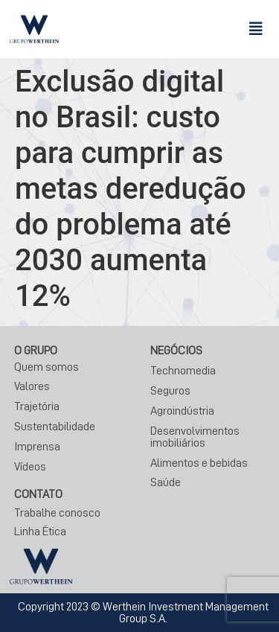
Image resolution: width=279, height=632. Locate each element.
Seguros (170, 391)
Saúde (165, 482)
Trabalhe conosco (57, 513)
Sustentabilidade (54, 426)
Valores (32, 386)
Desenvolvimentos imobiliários (195, 437)
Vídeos (30, 467)
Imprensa (37, 447)
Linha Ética (40, 531)
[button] (256, 29)
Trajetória (37, 406)
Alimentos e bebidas (199, 463)
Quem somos (46, 367)
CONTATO (38, 494)
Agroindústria (182, 411)
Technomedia (183, 371)
